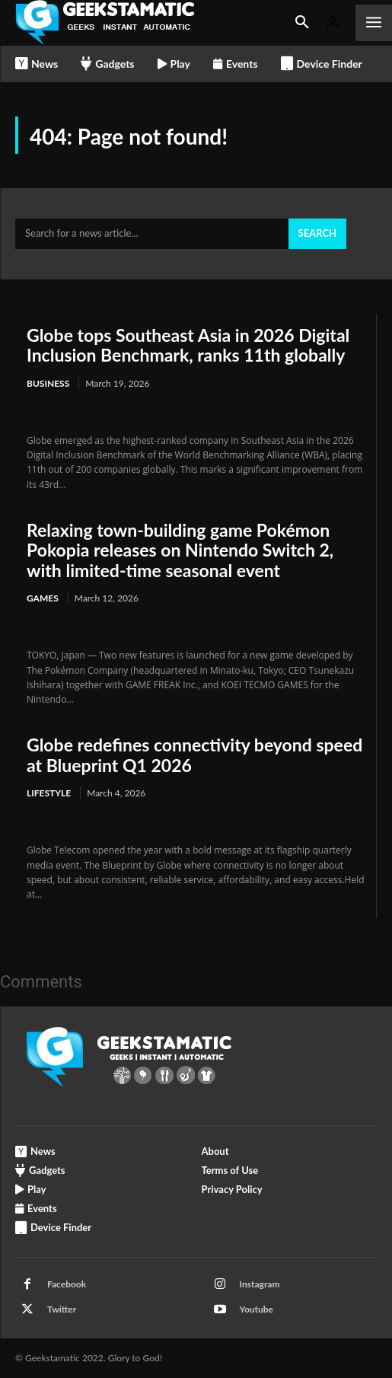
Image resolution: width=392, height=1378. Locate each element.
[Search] (317, 234)
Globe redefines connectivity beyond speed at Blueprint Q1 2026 (194, 754)
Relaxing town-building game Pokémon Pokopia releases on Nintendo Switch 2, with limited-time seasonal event (180, 550)
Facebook (66, 1284)
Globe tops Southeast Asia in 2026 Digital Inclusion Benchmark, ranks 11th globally (188, 344)
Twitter (61, 1309)
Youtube (257, 1309)
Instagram (260, 1284)
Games (43, 598)
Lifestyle (49, 793)
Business (48, 383)
